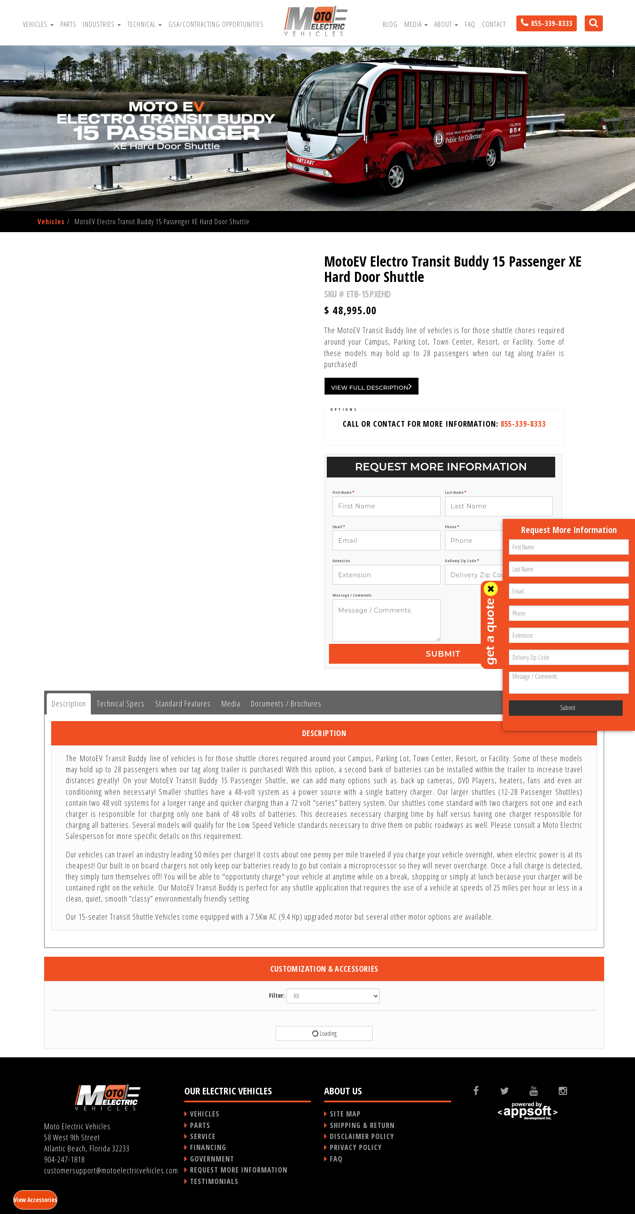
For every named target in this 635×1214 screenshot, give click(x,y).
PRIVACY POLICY (356, 1147)
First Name (343, 492)
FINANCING (208, 1147)
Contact (494, 24)
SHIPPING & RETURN (362, 1125)
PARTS (200, 1125)
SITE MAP (345, 1114)
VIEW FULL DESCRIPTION (371, 386)
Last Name (455, 492)
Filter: (277, 995)
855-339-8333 (523, 423)
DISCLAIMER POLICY (362, 1136)
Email (338, 527)
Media (416, 24)
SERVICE (203, 1136)
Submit (443, 654)
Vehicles (38, 24)
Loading (323, 1033)
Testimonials (143, 53)
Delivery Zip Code (462, 561)
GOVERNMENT (212, 1159)
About (446, 24)
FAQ (470, 24)
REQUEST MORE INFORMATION (239, 1170)
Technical (144, 24)
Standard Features (183, 703)
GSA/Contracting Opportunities (216, 24)
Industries (102, 24)
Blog (390, 24)
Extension (341, 561)
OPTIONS (344, 409)
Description (69, 703)
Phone (452, 527)
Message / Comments (352, 595)
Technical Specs (121, 703)
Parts (68, 24)
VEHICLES (205, 1114)
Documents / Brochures (286, 703)
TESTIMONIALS (214, 1181)
